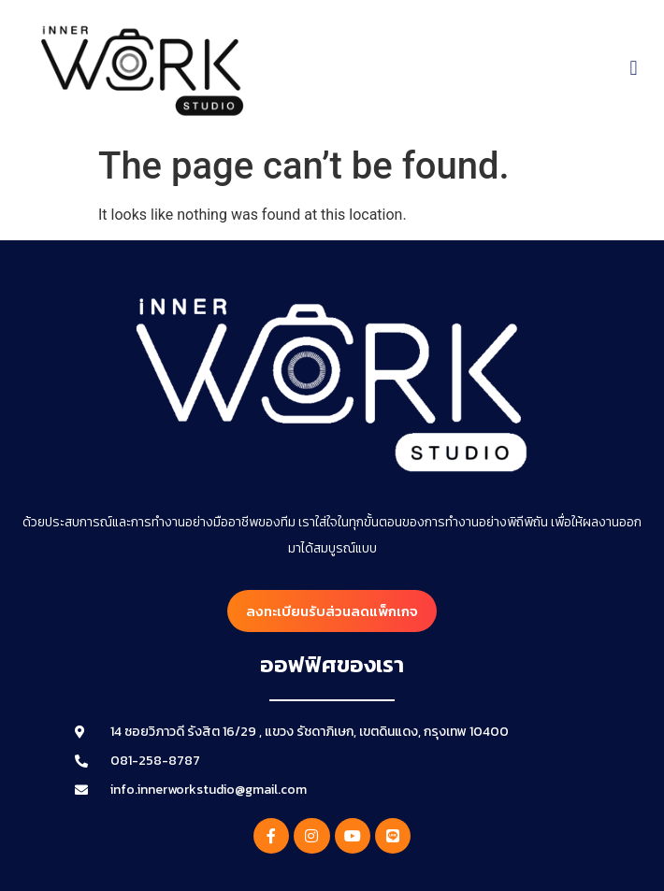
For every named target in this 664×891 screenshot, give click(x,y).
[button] (633, 68)
